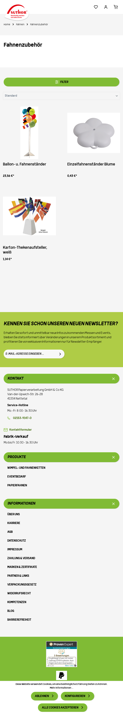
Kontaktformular (20, 429)
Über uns (13, 514)
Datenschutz (16, 540)
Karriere (13, 523)
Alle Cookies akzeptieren (60, 707)
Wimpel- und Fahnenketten (26, 468)
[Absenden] (60, 354)
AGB (10, 532)
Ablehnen (42, 696)
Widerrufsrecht (19, 593)
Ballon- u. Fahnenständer (24, 164)
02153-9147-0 (22, 418)
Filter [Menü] (61, 82)
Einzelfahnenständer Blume (91, 164)
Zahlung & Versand (21, 558)
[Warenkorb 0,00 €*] (115, 7)
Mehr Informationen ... (61, 688)
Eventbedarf (16, 476)
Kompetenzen (16, 602)
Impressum (14, 549)
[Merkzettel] (96, 7)
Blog (10, 611)
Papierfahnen (17, 485)
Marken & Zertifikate (22, 567)
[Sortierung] (61, 96)
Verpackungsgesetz (21, 584)
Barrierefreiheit (19, 619)
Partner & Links (18, 576)
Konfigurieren (75, 696)
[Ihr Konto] (105, 7)
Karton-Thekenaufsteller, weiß (25, 250)
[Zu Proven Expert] (61, 654)
